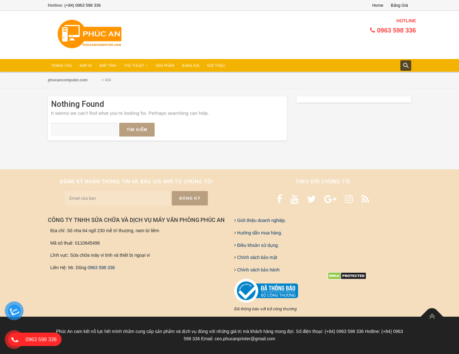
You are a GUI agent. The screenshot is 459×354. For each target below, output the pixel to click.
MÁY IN (86, 65)
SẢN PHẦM (165, 65)
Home (377, 5)
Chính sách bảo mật (256, 257)
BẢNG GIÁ (190, 65)
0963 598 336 (101, 267)
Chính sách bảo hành (258, 269)
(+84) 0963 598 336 (82, 5)
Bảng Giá (399, 5)
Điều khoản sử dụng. (257, 245)
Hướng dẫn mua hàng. (259, 232)
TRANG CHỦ (61, 65)
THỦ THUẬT (136, 65)
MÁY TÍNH (107, 65)
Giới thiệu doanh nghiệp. (261, 220)
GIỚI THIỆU (216, 65)
